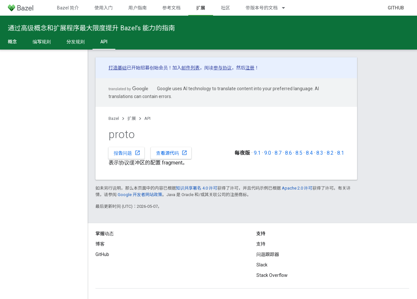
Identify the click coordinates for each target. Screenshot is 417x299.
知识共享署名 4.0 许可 (196, 188)
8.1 (340, 153)
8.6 (288, 153)
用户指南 (137, 7)
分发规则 (75, 41)
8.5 (298, 153)
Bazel (113, 118)
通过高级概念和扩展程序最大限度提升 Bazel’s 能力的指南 (91, 28)
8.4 (309, 153)
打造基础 (117, 67)
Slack (261, 264)
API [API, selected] (104, 41)
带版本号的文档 (262, 7)
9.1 (257, 153)
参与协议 (222, 67)
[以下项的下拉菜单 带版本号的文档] (286, 8)
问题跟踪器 (267, 254)
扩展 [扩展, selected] (200, 7)
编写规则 (42, 41)
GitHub (396, 7)
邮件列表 (190, 67)
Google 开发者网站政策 (140, 194)
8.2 (330, 153)
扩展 (131, 118)
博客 (100, 244)
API (147, 118)
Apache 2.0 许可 (297, 188)
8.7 (278, 153)
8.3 (319, 153)
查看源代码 (171, 153)
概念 (12, 41)
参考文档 (171, 7)
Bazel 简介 (68, 7)
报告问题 (127, 153)
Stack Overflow (272, 275)
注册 (249, 67)
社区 (225, 7)
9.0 (267, 153)
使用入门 (103, 7)
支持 (261, 244)
